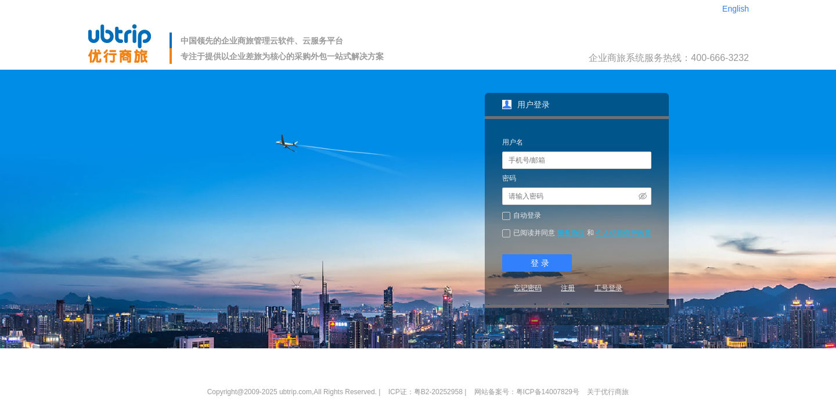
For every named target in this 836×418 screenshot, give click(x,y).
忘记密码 (528, 288)
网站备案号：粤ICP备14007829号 (526, 392)
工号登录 (608, 288)
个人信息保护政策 (623, 233)
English (735, 8)
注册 (568, 288)
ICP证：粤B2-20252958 (425, 392)
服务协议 (571, 233)
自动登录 (527, 215)
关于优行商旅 (608, 392)
